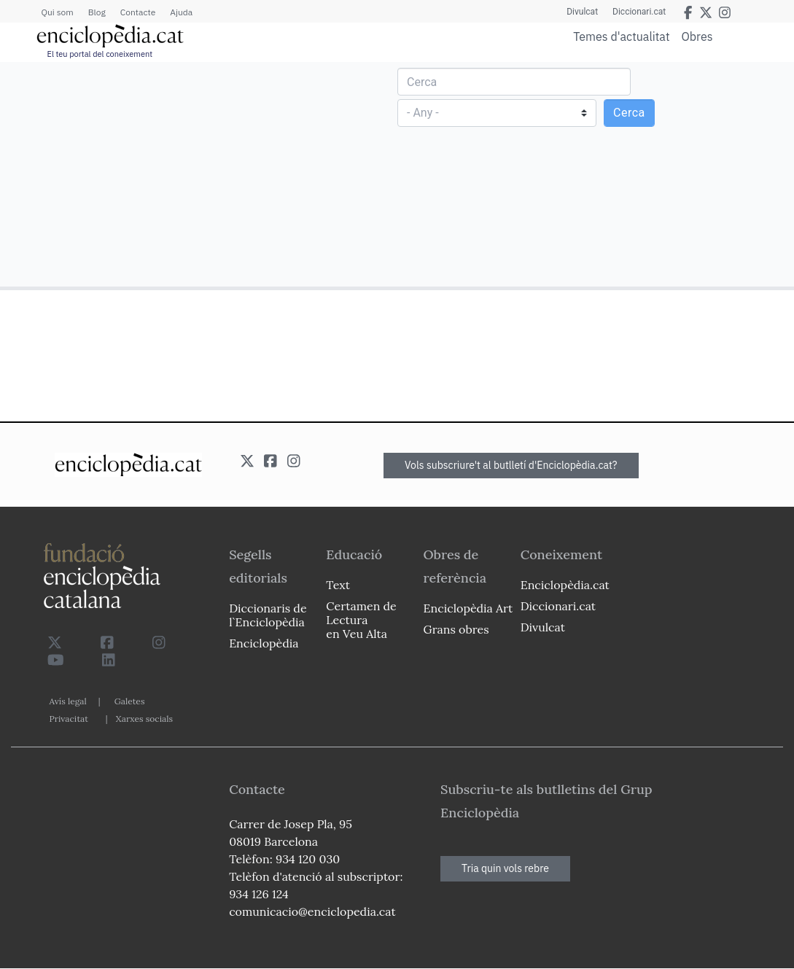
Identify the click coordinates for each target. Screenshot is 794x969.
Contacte (137, 12)
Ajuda (181, 12)
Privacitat (69, 718)
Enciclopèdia (263, 643)
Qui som (58, 12)
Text (338, 584)
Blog (97, 12)
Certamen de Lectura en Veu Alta (361, 620)
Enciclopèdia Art (468, 608)
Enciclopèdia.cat (565, 584)
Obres (697, 36)
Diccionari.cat (639, 12)
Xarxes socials (144, 718)
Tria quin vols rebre (505, 868)
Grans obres (456, 629)
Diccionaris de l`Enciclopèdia (267, 615)
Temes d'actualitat (621, 36)
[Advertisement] (200, 173)
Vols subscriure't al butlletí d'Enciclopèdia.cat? (511, 465)
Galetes (129, 701)
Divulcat (582, 12)
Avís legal (68, 701)
